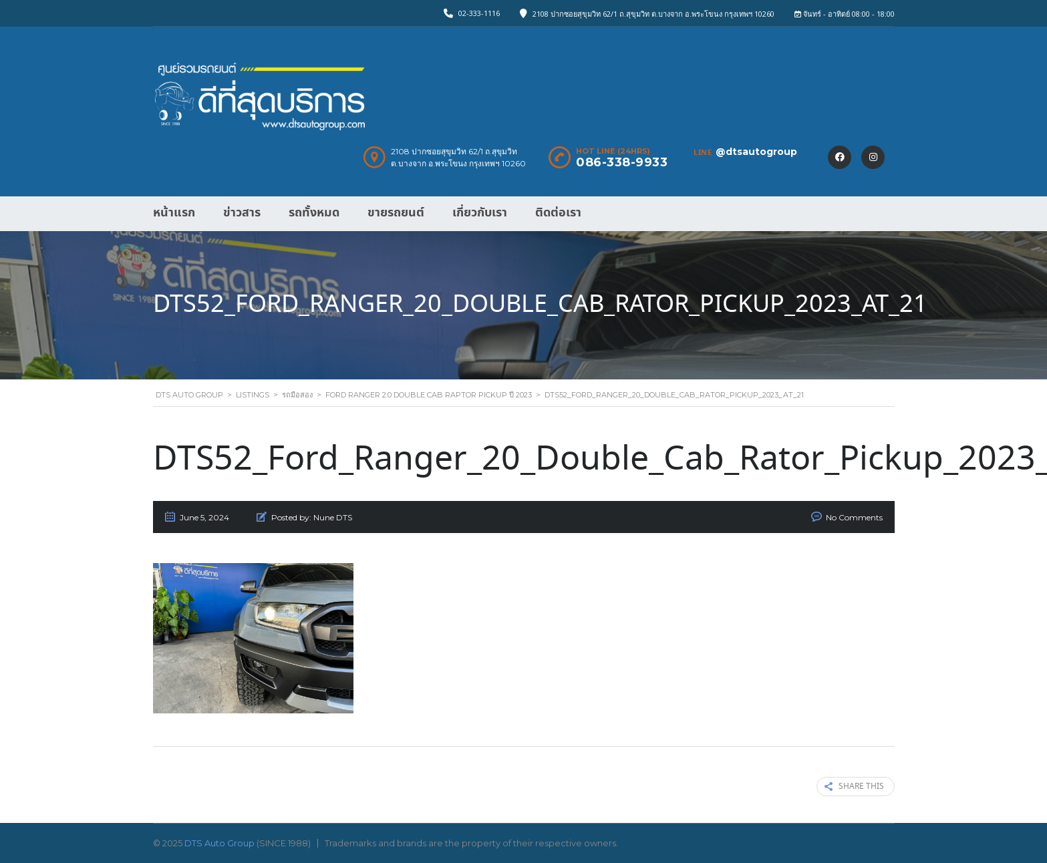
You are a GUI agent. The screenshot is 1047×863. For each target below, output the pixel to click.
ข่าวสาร (242, 213)
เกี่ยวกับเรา (479, 213)
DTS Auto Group (219, 843)
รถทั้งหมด (314, 213)
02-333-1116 (479, 13)
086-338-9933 (621, 162)
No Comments (854, 517)
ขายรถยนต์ (395, 213)
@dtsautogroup (756, 152)
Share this (854, 786)
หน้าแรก (174, 213)
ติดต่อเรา (558, 213)
